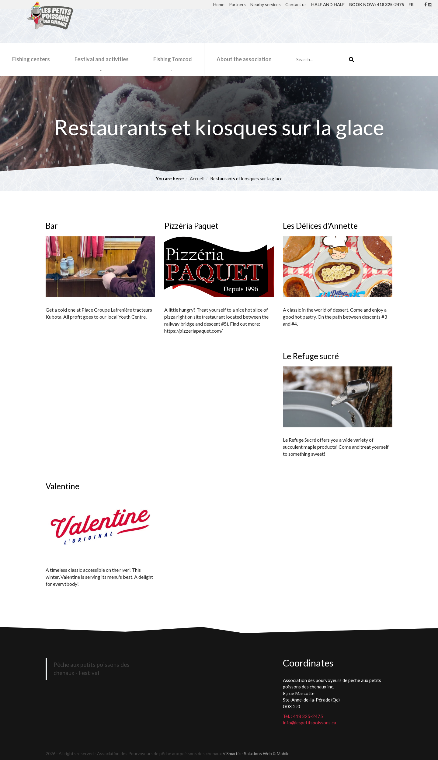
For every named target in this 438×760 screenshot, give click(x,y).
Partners (237, 4)
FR (411, 4)
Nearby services (265, 4)
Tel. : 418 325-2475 (303, 716)
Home (218, 4)
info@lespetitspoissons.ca (309, 722)
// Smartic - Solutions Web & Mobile (256, 753)
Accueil (197, 178)
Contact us (296, 4)
